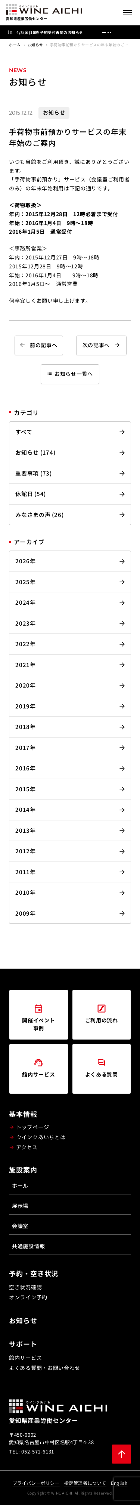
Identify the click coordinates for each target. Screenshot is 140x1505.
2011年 (25, 872)
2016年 (25, 768)
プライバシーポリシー (36, 1483)
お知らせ (35, 44)
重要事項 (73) (33, 473)
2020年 (25, 685)
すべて (23, 432)
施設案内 (23, 1169)
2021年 (25, 665)
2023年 (25, 623)
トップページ (32, 1127)
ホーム (15, 44)
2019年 (25, 706)
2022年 (25, 644)
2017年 (25, 747)
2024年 (25, 602)
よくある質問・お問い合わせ (44, 1367)
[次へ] (129, 32)
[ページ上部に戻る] (121, 1454)
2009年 (25, 913)
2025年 (25, 582)
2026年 (25, 561)
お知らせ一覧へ (70, 373)
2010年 (25, 892)
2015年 (25, 789)
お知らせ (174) (35, 452)
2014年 (25, 809)
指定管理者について (85, 1483)
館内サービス (25, 1357)
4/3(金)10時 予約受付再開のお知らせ (49, 32)
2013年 (25, 830)
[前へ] (118, 32)
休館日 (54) (30, 494)
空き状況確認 (25, 1287)
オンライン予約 (28, 1297)
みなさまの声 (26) (39, 514)
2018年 (25, 726)
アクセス (27, 1147)
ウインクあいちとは (40, 1137)
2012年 (25, 851)
